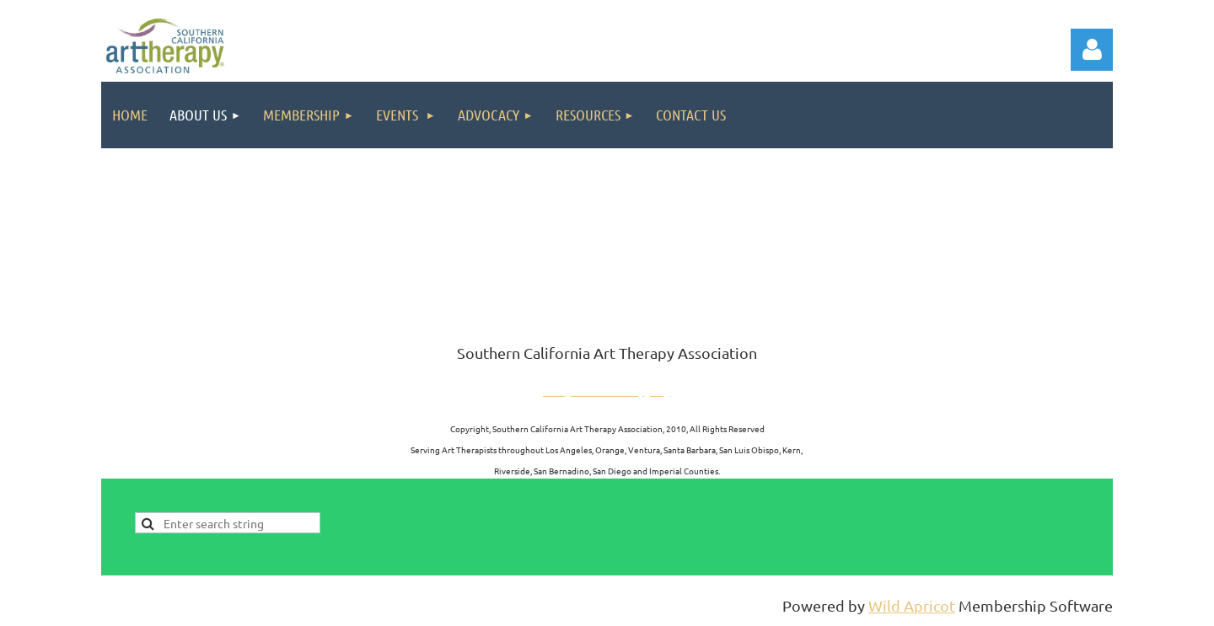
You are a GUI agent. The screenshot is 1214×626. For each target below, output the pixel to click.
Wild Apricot (911, 605)
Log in (1092, 50)
